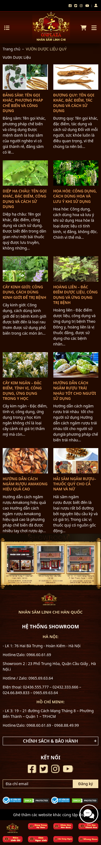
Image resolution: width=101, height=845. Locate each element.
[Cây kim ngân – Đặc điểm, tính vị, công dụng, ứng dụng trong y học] (25, 365)
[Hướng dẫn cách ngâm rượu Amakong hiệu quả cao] (25, 460)
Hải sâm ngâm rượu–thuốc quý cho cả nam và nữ (74, 483)
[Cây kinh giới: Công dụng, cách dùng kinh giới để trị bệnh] (25, 269)
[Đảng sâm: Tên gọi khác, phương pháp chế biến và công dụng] (25, 77)
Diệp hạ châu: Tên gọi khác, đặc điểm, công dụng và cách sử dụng (25, 198)
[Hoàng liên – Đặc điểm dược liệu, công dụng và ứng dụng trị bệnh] (76, 269)
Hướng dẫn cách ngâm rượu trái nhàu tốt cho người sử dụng (74, 390)
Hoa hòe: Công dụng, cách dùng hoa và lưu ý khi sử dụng (75, 196)
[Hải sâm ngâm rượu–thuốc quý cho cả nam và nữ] (76, 460)
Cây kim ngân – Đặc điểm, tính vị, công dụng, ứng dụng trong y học (22, 390)
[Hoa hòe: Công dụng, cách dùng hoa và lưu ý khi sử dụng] (76, 173)
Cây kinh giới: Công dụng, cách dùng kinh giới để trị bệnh (24, 292)
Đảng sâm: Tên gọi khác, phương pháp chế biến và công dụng (23, 102)
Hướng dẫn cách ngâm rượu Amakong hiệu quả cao (25, 483)
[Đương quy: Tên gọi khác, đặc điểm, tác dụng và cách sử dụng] (76, 77)
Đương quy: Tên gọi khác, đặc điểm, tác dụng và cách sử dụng (73, 102)
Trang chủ (11, 48)
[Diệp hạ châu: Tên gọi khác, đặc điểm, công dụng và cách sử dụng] (25, 173)
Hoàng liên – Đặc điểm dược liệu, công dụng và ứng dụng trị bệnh (75, 294)
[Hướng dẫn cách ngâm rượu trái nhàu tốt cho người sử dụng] (76, 365)
